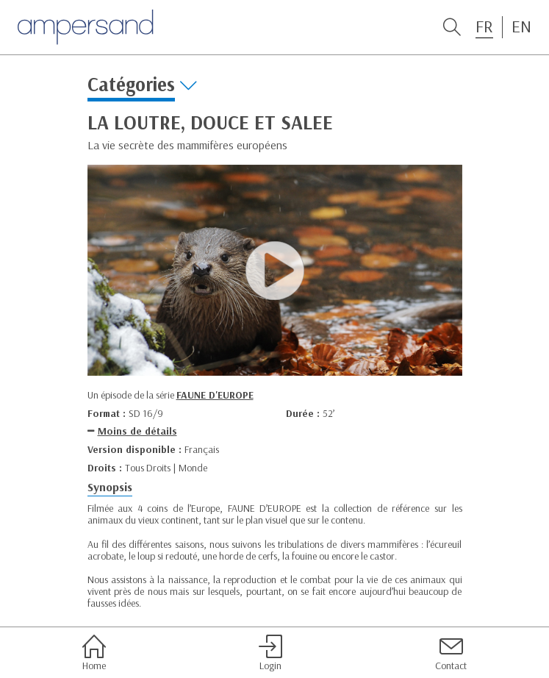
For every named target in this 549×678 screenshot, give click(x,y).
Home (94, 653)
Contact (451, 653)
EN (521, 26)
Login (270, 653)
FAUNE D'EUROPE (215, 395)
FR (484, 26)
